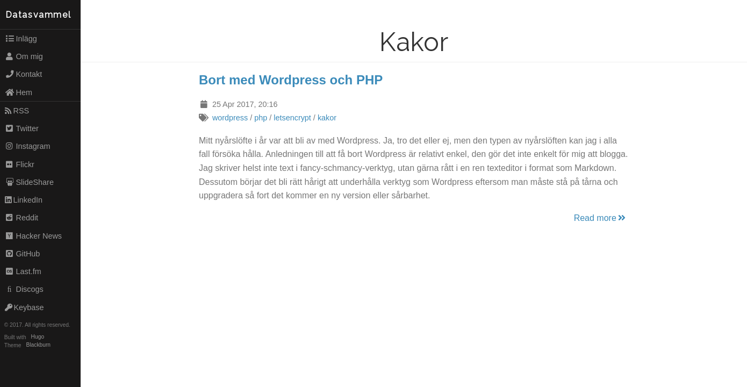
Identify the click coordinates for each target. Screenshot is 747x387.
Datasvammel (38, 15)
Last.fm (23, 271)
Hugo (37, 337)
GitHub (22, 253)
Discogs (24, 289)
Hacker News (33, 236)
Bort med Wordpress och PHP (291, 80)
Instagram (28, 146)
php (260, 117)
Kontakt (23, 74)
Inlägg (21, 38)
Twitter (22, 128)
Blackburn (38, 345)
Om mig (24, 56)
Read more (600, 218)
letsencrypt (292, 117)
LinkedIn (23, 200)
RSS (17, 110)
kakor (327, 117)
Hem (18, 92)
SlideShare (29, 182)
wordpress (230, 117)
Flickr (19, 164)
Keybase (24, 307)
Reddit (21, 217)
